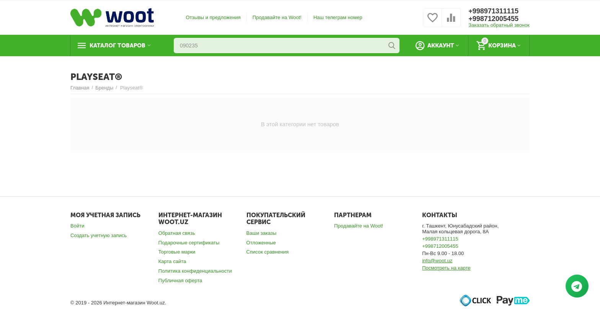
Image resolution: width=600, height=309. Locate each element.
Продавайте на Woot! (277, 17)
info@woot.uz (437, 260)
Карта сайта (172, 261)
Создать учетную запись (98, 235)
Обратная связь (176, 233)
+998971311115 (493, 11)
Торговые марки (177, 252)
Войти (77, 226)
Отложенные (261, 243)
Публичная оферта (180, 280)
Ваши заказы (261, 233)
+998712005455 (493, 19)
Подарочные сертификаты (189, 243)
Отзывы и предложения (213, 17)
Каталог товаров (117, 45)
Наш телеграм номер (337, 17)
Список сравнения (267, 252)
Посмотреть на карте (446, 268)
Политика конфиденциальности (195, 271)
